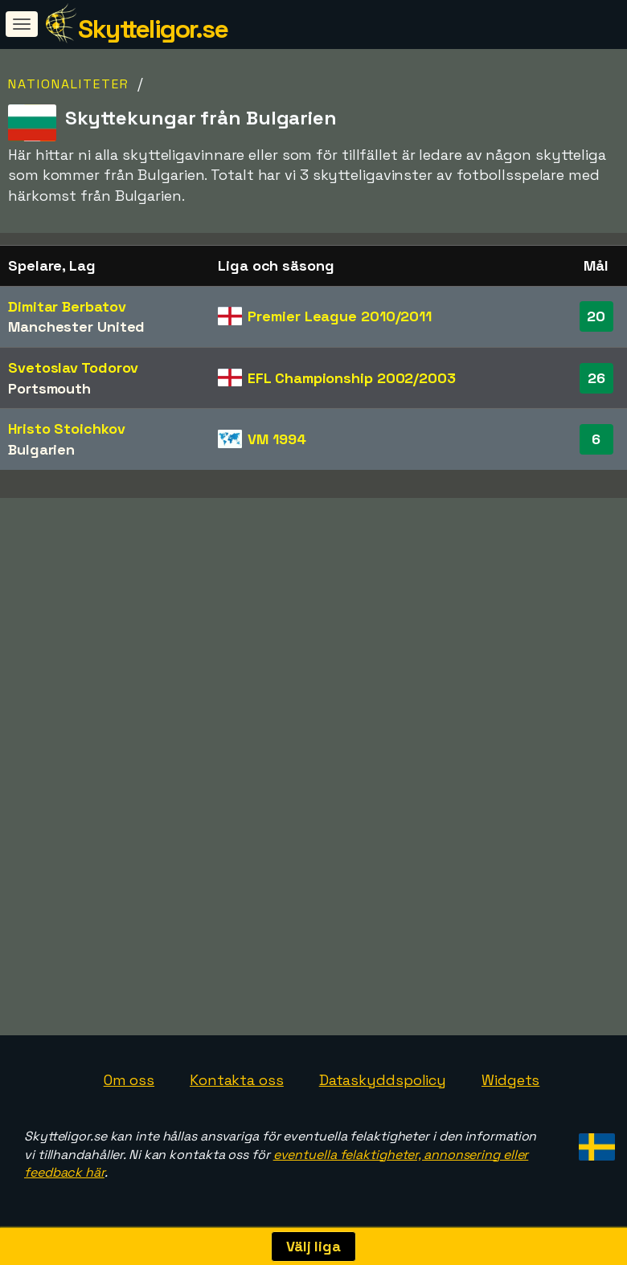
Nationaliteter (68, 83)
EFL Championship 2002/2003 (351, 378)
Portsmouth (49, 388)
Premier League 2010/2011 (340, 316)
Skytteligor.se (152, 29)
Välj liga (313, 1246)
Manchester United (76, 326)
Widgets (510, 1080)
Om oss (129, 1080)
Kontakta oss (237, 1080)
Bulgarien (41, 449)
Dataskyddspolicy (382, 1080)
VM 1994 (276, 439)
